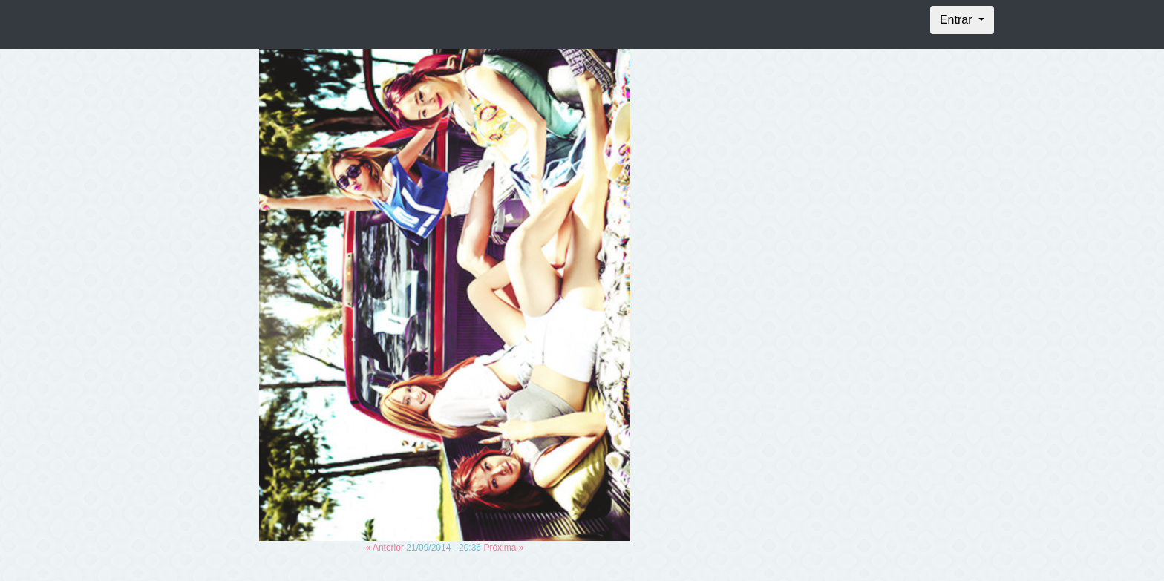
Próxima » (503, 547)
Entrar (957, 19)
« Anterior (385, 547)
